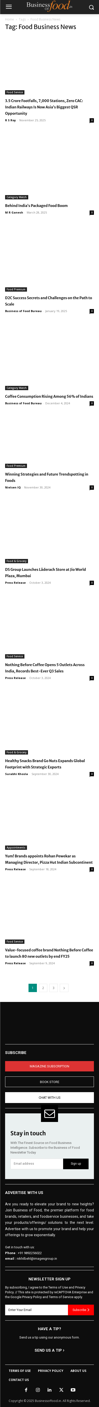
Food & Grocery (16, 561)
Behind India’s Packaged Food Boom (36, 205)
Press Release (15, 582)
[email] (36, 1164)
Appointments (16, 847)
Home (9, 19)
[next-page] (64, 988)
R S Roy (10, 120)
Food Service (15, 92)
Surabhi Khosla (16, 774)
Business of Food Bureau (23, 311)
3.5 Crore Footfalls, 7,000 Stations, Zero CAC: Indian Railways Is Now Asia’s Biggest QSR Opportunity (44, 107)
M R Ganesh (14, 212)
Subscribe (81, 1309)
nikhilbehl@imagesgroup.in (37, 1258)
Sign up (76, 1163)
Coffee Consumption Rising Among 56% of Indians (49, 396)
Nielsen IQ (13, 487)
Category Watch (17, 197)
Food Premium (16, 289)
